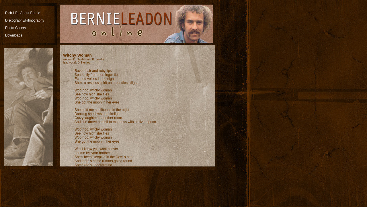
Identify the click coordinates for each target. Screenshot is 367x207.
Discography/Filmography (24, 20)
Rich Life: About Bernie (22, 13)
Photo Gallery (15, 28)
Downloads (13, 35)
